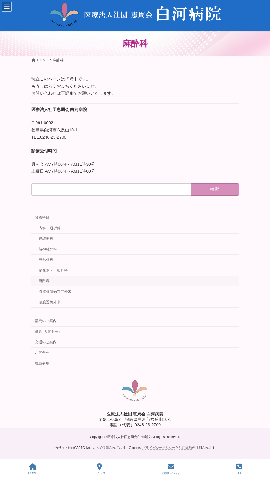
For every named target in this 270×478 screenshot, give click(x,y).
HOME (32, 469)
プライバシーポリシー (158, 447)
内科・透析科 (49, 228)
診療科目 (42, 217)
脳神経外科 (48, 249)
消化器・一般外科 (53, 270)
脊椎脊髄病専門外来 (55, 291)
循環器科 (46, 238)
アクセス (100, 469)
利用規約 (185, 447)
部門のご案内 (46, 321)
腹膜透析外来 (49, 302)
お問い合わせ (171, 469)
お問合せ (42, 353)
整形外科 (46, 260)
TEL (239, 469)
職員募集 (42, 363)
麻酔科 (44, 281)
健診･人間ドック (48, 331)
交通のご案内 (46, 342)
